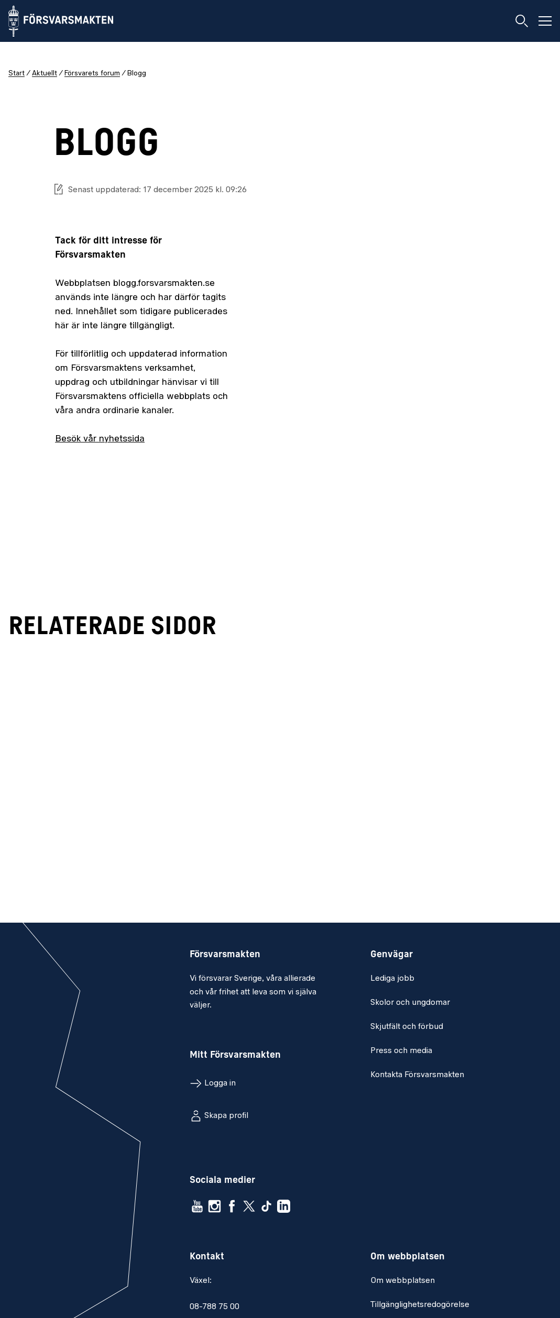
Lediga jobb (392, 978)
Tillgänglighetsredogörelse (419, 1305)
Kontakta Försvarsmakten (417, 1075)
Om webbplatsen (402, 1281)
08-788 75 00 (214, 1307)
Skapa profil (226, 1116)
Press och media (401, 1051)
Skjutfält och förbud (406, 1027)
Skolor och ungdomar (410, 1003)
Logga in (220, 1083)
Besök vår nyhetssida (100, 439)
